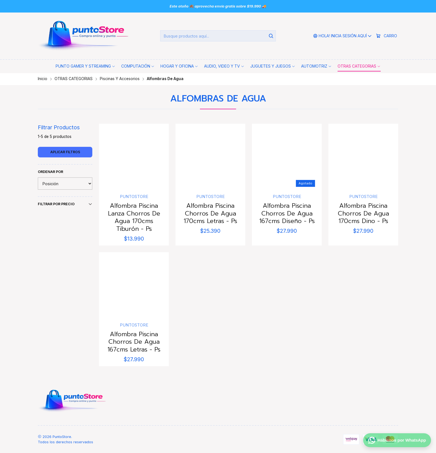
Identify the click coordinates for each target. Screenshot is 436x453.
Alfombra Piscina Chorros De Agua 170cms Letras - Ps (210, 213)
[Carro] (386, 36)
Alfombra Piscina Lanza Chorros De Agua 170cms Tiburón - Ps (134, 217)
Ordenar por (50, 172)
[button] (85, 66)
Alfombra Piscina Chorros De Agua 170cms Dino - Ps (363, 213)
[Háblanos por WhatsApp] (397, 440)
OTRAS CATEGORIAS (73, 79)
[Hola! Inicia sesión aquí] (342, 36)
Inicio (42, 79)
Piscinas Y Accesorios (120, 79)
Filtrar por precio (65, 204)
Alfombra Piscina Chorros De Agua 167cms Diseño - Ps (287, 213)
